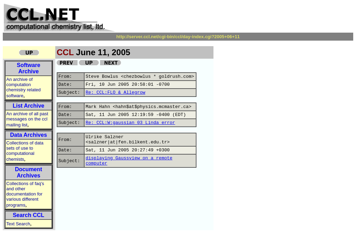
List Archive (28, 106)
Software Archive (28, 68)
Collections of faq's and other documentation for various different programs (25, 194)
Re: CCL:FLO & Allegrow (115, 92)
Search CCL (28, 215)
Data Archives (28, 135)
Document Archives (28, 172)
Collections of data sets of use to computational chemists (24, 151)
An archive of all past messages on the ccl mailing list (27, 119)
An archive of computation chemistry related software (23, 87)
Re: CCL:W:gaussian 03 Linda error (130, 122)
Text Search (18, 223)
